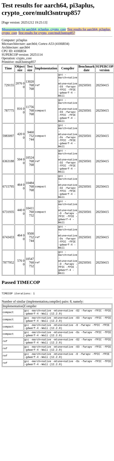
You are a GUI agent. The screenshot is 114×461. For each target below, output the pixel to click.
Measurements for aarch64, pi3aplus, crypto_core (34, 29)
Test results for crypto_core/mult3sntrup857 (46, 33)
